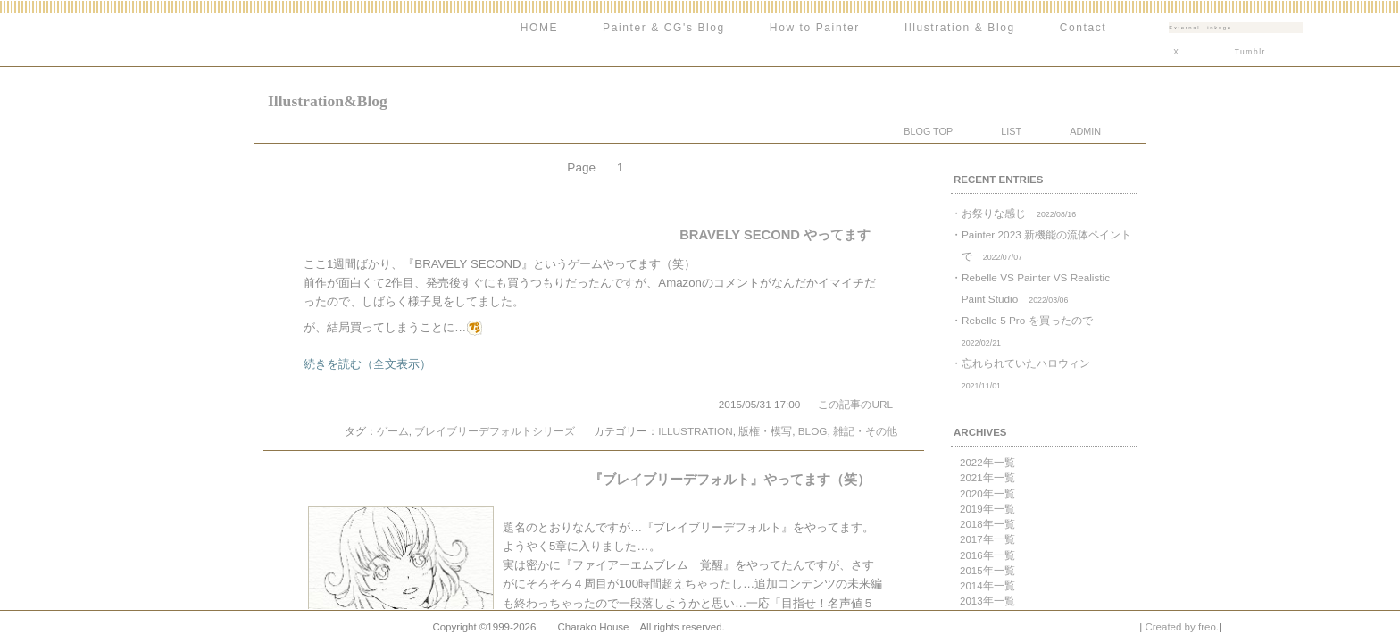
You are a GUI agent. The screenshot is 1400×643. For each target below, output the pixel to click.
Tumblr (1250, 51)
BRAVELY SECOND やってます (775, 235)
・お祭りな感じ (1013, 213)
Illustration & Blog (959, 27)
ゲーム (393, 431)
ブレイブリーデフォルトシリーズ (494, 431)
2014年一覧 (987, 585)
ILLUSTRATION (695, 431)
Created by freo (1180, 627)
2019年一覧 (987, 509)
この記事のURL (855, 404)
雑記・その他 (865, 431)
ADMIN (1085, 131)
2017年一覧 (987, 539)
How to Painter (815, 27)
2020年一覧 (987, 494)
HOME (539, 27)
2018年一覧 (987, 524)
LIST (1011, 131)
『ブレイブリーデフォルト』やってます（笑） (730, 479)
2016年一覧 (987, 555)
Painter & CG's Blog (664, 27)
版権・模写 (765, 431)
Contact (1083, 27)
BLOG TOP (928, 131)
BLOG (813, 431)
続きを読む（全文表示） (367, 364)
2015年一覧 (987, 570)
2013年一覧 (987, 601)
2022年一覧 (987, 462)
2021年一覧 (987, 477)
